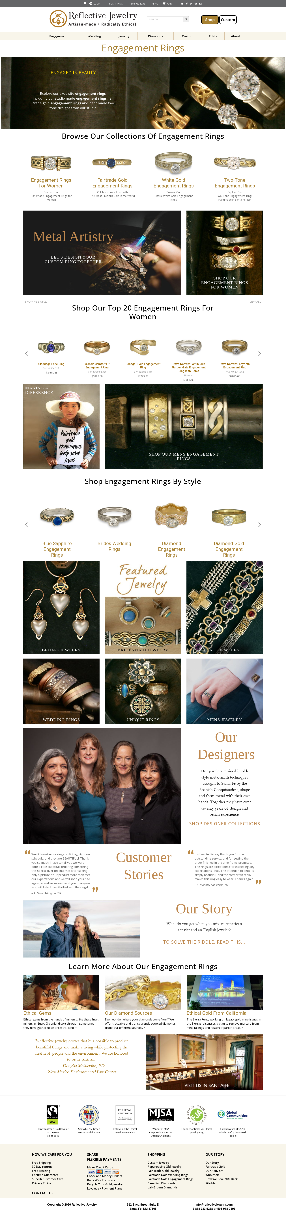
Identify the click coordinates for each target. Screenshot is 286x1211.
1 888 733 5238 (203, 1208)
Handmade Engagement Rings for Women (51, 197)
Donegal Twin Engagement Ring (143, 365)
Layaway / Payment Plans (104, 1188)
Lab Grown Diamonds (163, 1187)
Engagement (58, 36)
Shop (210, 19)
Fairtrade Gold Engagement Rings (170, 1179)
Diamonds (155, 36)
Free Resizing (41, 1171)
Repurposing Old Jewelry (165, 1167)
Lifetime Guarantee (45, 1175)
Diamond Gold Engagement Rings (229, 549)
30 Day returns (42, 1167)
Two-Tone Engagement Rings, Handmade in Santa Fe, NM (234, 197)
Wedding (94, 36)
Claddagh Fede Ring (51, 364)
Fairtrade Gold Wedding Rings (168, 1175)
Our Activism (214, 1171)
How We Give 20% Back (221, 1179)
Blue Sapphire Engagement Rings (57, 549)
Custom (228, 19)
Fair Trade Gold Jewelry (164, 1171)
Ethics (213, 36)
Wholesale (212, 1175)
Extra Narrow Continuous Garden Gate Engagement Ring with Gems (189, 367)
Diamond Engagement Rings (171, 549)
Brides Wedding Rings (114, 546)
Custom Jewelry (158, 1163)
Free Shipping (41, 1163)
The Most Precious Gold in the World (112, 196)
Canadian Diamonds (161, 1183)
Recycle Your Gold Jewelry (105, 1184)
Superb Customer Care (47, 1179)
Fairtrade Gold (215, 1167)
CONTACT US (42, 1193)
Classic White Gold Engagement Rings (173, 197)
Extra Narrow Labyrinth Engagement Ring (235, 365)
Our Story (212, 1163)
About (235, 36)
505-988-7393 (226, 1208)
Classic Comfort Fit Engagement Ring (97, 365)
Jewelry (124, 36)
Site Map (211, 1183)
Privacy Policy (41, 1183)
